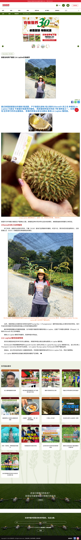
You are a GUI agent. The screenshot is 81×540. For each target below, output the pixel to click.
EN (59, 5)
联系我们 (57, 10)
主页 (3, 10)
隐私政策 (43, 526)
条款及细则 (48, 526)
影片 (19, 10)
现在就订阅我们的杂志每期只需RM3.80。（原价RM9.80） (40, 1)
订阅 (40, 529)
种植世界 (17, 13)
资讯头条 (37, 10)
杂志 (11, 10)
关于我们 (47, 10)
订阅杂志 (75, 5)
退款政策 (38, 537)
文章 (28, 10)
